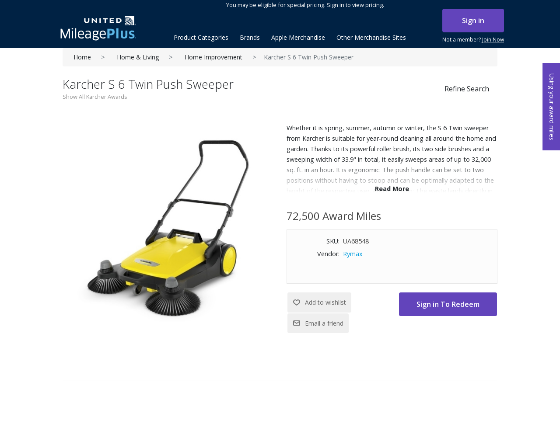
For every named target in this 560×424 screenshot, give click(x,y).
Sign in (473, 20)
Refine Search (466, 89)
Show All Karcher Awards (95, 97)
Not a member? (473, 39)
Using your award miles (552, 106)
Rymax (353, 254)
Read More (392, 188)
